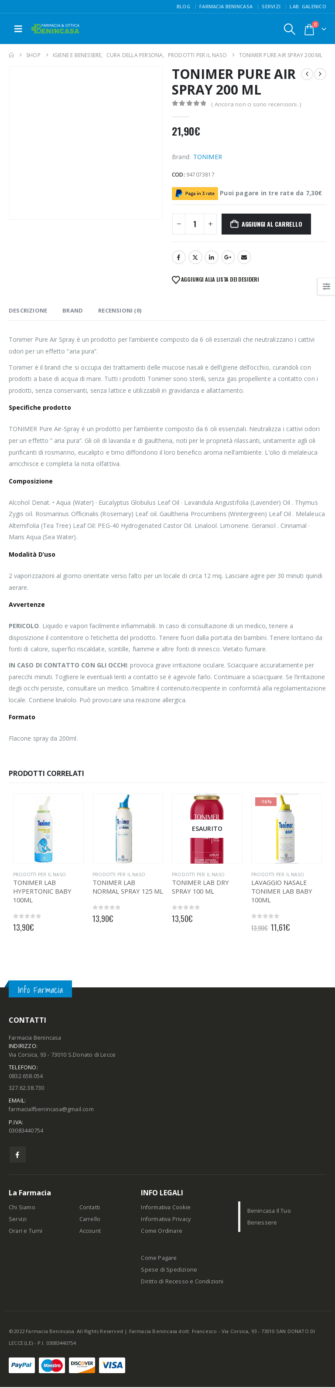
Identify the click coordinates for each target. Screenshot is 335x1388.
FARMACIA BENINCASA (226, 6)
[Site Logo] (55, 29)
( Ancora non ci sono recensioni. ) (256, 104)
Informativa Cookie (166, 1208)
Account (90, 1231)
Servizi (271, 6)
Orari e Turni (26, 1231)
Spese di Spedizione (169, 1270)
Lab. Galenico (308, 6)
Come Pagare (159, 1258)
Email (244, 257)
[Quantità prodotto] (194, 224)
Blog (183, 6)
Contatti (89, 1208)
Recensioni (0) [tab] (119, 310)
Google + (228, 257)
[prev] (307, 74)
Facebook (179, 257)
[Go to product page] (48, 829)
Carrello (90, 1220)
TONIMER (207, 157)
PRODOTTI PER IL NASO (39, 874)
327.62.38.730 (26, 1088)
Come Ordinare (161, 1231)
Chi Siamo (22, 1208)
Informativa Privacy (166, 1220)
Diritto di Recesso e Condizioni (182, 1282)
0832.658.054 (26, 1076)
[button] (18, 28)
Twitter (195, 257)
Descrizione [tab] (28, 310)
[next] (320, 74)
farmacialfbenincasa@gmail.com (51, 1110)
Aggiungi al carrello (272, 223)
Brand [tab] (72, 310)
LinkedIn (212, 257)
